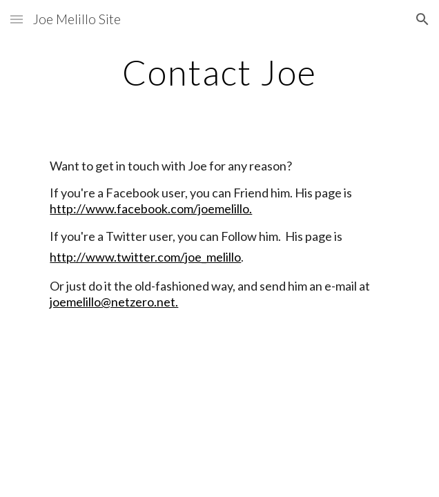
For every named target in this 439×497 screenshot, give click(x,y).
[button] (16, 19)
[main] (219, 72)
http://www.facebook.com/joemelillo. (151, 208)
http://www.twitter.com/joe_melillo (145, 256)
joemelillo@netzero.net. (114, 301)
